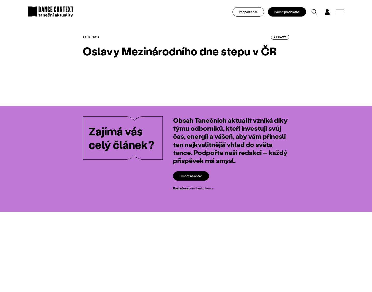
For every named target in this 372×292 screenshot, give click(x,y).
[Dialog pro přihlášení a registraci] (327, 12)
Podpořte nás (248, 12)
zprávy (280, 37)
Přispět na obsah (191, 176)
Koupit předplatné (287, 12)
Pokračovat (181, 188)
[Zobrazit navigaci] (340, 12)
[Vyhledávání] (314, 12)
